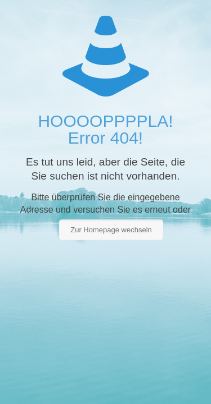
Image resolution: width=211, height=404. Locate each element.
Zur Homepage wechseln (111, 230)
